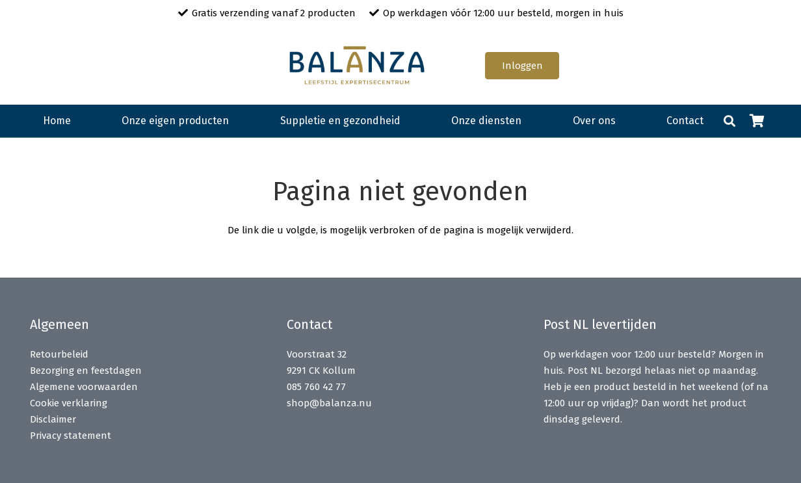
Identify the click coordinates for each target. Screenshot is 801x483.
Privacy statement (70, 435)
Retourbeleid (59, 354)
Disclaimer (53, 419)
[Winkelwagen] (756, 121)
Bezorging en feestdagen (86, 370)
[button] (729, 121)
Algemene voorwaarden (84, 387)
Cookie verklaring (68, 403)
